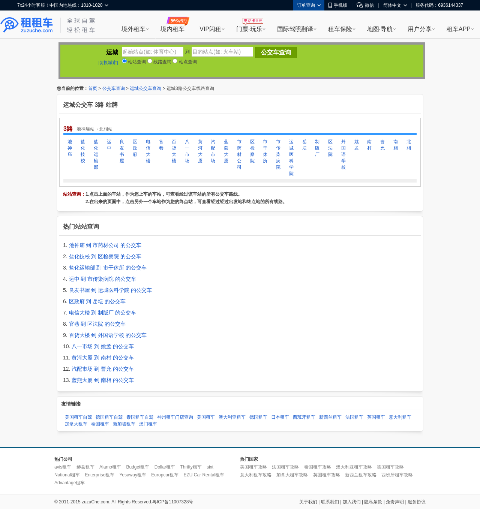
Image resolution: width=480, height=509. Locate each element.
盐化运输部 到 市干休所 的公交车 (108, 268)
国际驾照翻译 (295, 29)
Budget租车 (137, 467)
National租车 (67, 475)
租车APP (459, 29)
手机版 (337, 5)
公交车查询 (113, 88)
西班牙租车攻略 (397, 475)
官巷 (161, 145)
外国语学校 (343, 154)
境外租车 (134, 29)
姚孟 (356, 145)
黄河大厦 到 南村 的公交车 (103, 358)
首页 (92, 88)
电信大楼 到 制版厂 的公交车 (102, 313)
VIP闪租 (210, 29)
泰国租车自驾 (139, 417)
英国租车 (376, 417)
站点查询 (184, 61)
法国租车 (354, 417)
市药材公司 (239, 154)
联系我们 (330, 502)
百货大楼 (174, 151)
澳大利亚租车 (232, 417)
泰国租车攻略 (317, 467)
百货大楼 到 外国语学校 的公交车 (108, 335)
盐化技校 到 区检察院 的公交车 (105, 256)
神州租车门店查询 (175, 417)
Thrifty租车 (190, 467)
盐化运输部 (96, 154)
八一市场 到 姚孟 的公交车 (103, 346)
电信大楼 (148, 151)
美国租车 (206, 417)
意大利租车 (400, 417)
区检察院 (252, 151)
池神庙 (70, 148)
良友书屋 (122, 151)
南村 (369, 145)
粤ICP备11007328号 (172, 502)
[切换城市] (108, 62)
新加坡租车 (124, 424)
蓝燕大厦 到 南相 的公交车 (103, 380)
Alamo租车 (110, 467)
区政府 (135, 148)
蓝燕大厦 (226, 151)
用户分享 (420, 29)
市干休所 (265, 151)
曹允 (382, 145)
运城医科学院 (291, 157)
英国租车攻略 (326, 475)
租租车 (26, 25)
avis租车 (62, 467)
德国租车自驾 (109, 417)
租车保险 (340, 29)
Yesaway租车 (132, 475)
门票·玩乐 (249, 29)
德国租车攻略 (390, 467)
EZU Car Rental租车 (203, 475)
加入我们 (352, 502)
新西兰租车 (330, 417)
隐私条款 (373, 502)
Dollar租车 (164, 467)
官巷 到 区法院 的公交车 (97, 324)
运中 (109, 145)
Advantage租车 (69, 482)
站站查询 (134, 61)
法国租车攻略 (285, 467)
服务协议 (417, 502)
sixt (210, 467)
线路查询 (159, 61)
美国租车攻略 (253, 467)
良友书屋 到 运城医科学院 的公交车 (110, 290)
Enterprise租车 (99, 475)
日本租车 (280, 417)
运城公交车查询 (145, 88)
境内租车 (172, 29)
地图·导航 (380, 29)
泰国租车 (100, 424)
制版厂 (317, 148)
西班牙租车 (304, 417)
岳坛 (304, 145)
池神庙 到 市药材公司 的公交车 (105, 245)
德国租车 (258, 417)
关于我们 (308, 502)
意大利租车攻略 (256, 475)
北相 (408, 145)
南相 (395, 145)
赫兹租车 (85, 467)
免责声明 (395, 502)
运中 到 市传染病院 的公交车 (102, 279)
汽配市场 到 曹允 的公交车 (103, 369)
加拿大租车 (76, 424)
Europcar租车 (164, 475)
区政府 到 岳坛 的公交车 (97, 301)
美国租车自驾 (78, 417)
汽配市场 (213, 151)
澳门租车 (148, 424)
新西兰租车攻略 (360, 475)
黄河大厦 (200, 151)
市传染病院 (278, 154)
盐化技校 (83, 151)
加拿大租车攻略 (292, 475)
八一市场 (187, 151)
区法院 (330, 148)
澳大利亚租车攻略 (354, 467)
